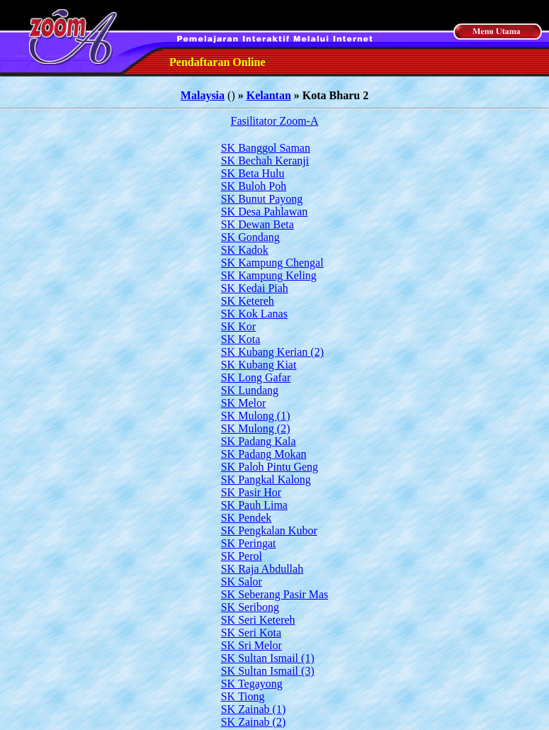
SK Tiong (243, 696)
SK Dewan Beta (257, 224)
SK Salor (241, 581)
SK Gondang (250, 237)
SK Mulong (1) (255, 416)
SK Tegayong (252, 684)
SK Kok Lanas (254, 314)
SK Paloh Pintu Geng (269, 467)
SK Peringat (248, 543)
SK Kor (238, 326)
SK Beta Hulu (253, 173)
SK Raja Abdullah (262, 569)
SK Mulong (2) (255, 428)
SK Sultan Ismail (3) (268, 671)
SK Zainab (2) (253, 722)
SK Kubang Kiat (259, 365)
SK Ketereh (247, 301)
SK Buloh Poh (253, 186)
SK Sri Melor (251, 645)
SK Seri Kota (251, 633)
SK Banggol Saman (265, 148)
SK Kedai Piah (254, 288)
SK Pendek (246, 518)
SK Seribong (250, 607)
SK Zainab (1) (253, 709)
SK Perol (241, 556)
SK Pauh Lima (254, 505)
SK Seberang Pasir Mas (275, 594)
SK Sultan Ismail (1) (268, 658)
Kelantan (269, 95)
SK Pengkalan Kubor (269, 530)
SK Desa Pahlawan (264, 212)
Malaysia (203, 95)
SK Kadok (244, 250)
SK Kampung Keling (269, 275)
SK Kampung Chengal (272, 263)
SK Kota (241, 339)
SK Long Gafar (256, 377)
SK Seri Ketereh (258, 620)
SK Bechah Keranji (265, 161)
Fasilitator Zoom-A (275, 121)
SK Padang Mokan (264, 454)
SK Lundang (249, 390)
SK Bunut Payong (262, 199)
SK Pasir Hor (251, 492)
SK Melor (243, 403)
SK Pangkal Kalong (266, 479)
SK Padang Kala (258, 441)
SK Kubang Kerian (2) (272, 352)
